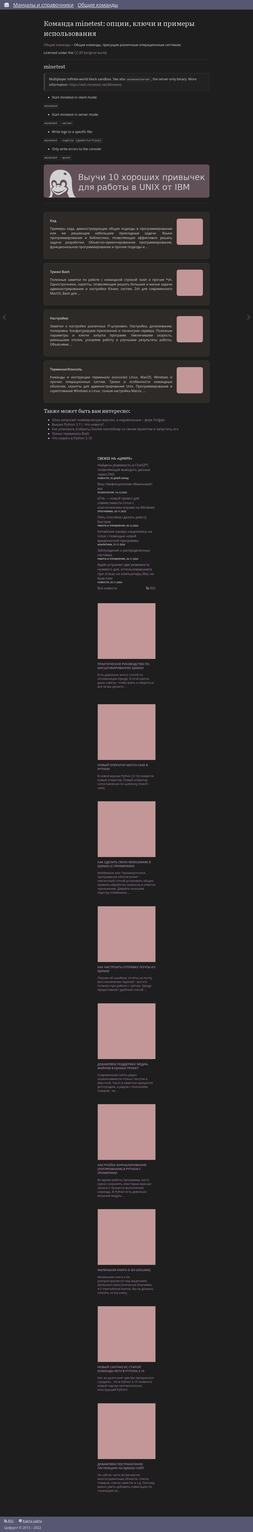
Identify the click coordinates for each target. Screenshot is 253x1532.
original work (95, 52)
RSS (151, 586)
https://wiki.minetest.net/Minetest (95, 84)
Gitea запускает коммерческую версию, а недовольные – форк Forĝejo (108, 418)
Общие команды (98, 4)
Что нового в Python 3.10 (72, 436)
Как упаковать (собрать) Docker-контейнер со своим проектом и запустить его (115, 427)
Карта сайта (30, 1519)
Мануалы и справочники (43, 4)
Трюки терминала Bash (71, 431)
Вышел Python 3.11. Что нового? (78, 422)
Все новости (107, 586)
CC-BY (79, 52)
